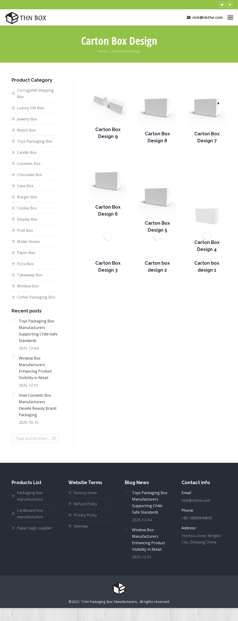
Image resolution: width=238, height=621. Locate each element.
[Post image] (108, 115)
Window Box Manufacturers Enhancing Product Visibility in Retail (35, 368)
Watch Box (26, 130)
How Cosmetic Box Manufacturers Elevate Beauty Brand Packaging (37, 405)
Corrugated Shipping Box (35, 93)
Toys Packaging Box (34, 141)
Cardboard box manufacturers (30, 513)
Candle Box (26, 152)
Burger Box (27, 196)
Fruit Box (25, 230)
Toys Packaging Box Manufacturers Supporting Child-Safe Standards (38, 331)
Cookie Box (27, 208)
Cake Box (25, 185)
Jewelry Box (27, 119)
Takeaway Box (29, 274)
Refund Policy (85, 503)
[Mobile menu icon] (230, 17)
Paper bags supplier (34, 528)
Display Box (27, 219)
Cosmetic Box (28, 163)
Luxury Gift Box (30, 107)
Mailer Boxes (28, 241)
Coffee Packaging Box (36, 297)
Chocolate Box (29, 174)
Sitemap (81, 526)
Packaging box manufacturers (30, 496)
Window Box (28, 286)
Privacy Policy (85, 515)
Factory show (85, 492)
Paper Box (26, 252)
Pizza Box (25, 263)
